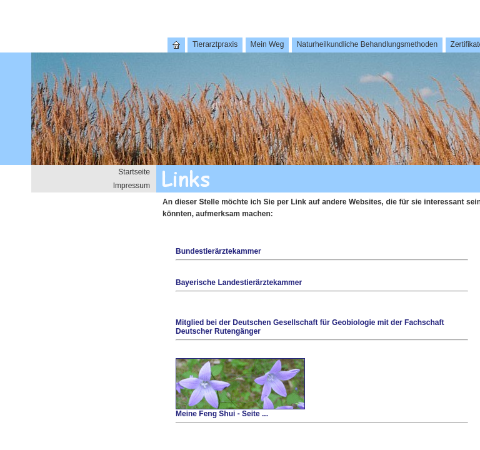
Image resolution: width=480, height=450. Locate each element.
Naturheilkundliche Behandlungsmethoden (367, 44)
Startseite (134, 172)
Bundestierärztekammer (218, 251)
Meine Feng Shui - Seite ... (240, 410)
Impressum (131, 185)
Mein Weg (267, 44)
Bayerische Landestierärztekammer (239, 282)
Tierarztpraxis (215, 44)
